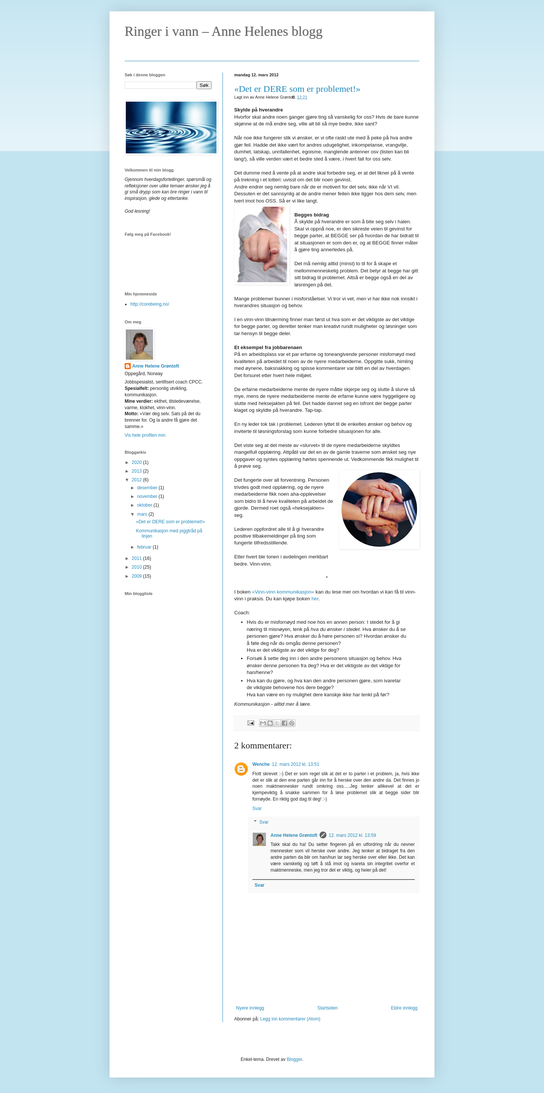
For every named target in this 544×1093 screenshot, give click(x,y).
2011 (137, 558)
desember (148, 487)
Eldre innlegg (404, 1008)
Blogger (294, 1059)
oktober (145, 505)
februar (145, 547)
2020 (137, 462)
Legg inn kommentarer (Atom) (290, 1019)
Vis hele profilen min (145, 435)
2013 (137, 471)
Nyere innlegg (250, 1008)
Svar (257, 808)
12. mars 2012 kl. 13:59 (352, 835)
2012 (137, 479)
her (315, 598)
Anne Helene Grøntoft (293, 835)
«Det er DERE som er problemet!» (297, 89)
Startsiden (327, 1008)
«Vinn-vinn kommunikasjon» (283, 592)
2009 (137, 576)
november (148, 496)
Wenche (261, 764)
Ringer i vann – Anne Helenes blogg (224, 31)
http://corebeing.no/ (149, 304)
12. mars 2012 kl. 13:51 (295, 764)
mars (142, 514)
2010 (137, 567)
